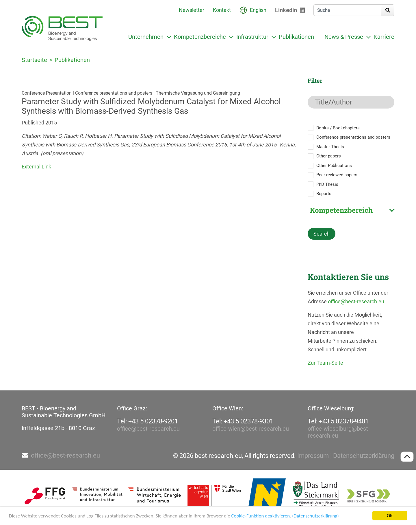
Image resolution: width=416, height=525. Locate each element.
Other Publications (334, 165)
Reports (323, 193)
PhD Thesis (327, 184)
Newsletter (191, 10)
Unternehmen (146, 36)
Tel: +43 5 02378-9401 (338, 421)
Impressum (313, 455)
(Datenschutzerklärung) (315, 516)
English (258, 10)
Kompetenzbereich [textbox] (341, 210)
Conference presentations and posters (353, 137)
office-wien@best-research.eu (250, 428)
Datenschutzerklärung (363, 455)
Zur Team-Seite (325, 363)
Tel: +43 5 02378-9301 (242, 421)
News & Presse (343, 36)
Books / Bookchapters (338, 128)
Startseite (34, 59)
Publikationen (296, 36)
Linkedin (286, 10)
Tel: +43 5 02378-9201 (147, 421)
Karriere (384, 36)
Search (321, 234)
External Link (36, 167)
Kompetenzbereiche (200, 36)
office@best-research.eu (356, 301)
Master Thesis (330, 146)
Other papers (328, 156)
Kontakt (222, 10)
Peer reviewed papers (336, 174)
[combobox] (351, 210)
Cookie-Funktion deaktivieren (260, 516)
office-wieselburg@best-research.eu (339, 432)
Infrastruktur (252, 36)
